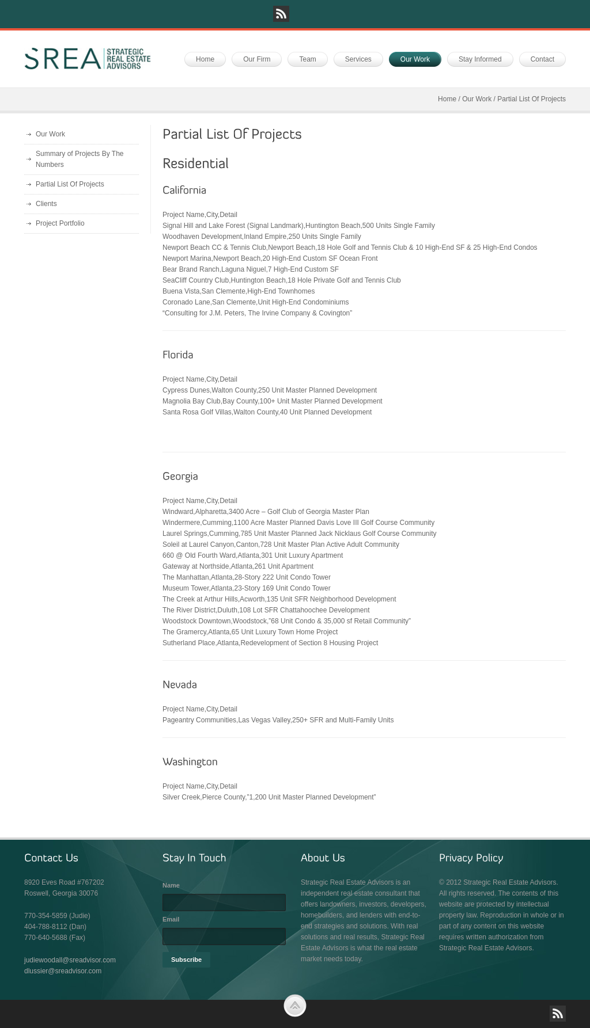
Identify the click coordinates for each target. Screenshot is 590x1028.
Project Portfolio (60, 223)
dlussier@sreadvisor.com (62, 971)
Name (171, 885)
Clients (46, 204)
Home (447, 99)
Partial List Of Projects (70, 184)
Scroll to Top (295, 1005)
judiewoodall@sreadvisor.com (70, 960)
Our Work (476, 99)
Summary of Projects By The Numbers (80, 159)
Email (170, 919)
